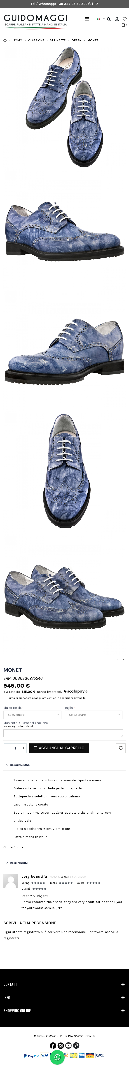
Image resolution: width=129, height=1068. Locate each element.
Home (5, 40)
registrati (11, 938)
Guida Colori (13, 847)
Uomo (17, 40)
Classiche (36, 40)
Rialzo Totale (13, 708)
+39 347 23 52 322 (72, 4)
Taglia (70, 708)
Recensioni (19, 863)
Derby (76, 40)
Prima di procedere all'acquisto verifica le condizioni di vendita (47, 698)
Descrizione (20, 765)
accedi (110, 932)
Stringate (58, 40)
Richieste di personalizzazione (25, 723)
